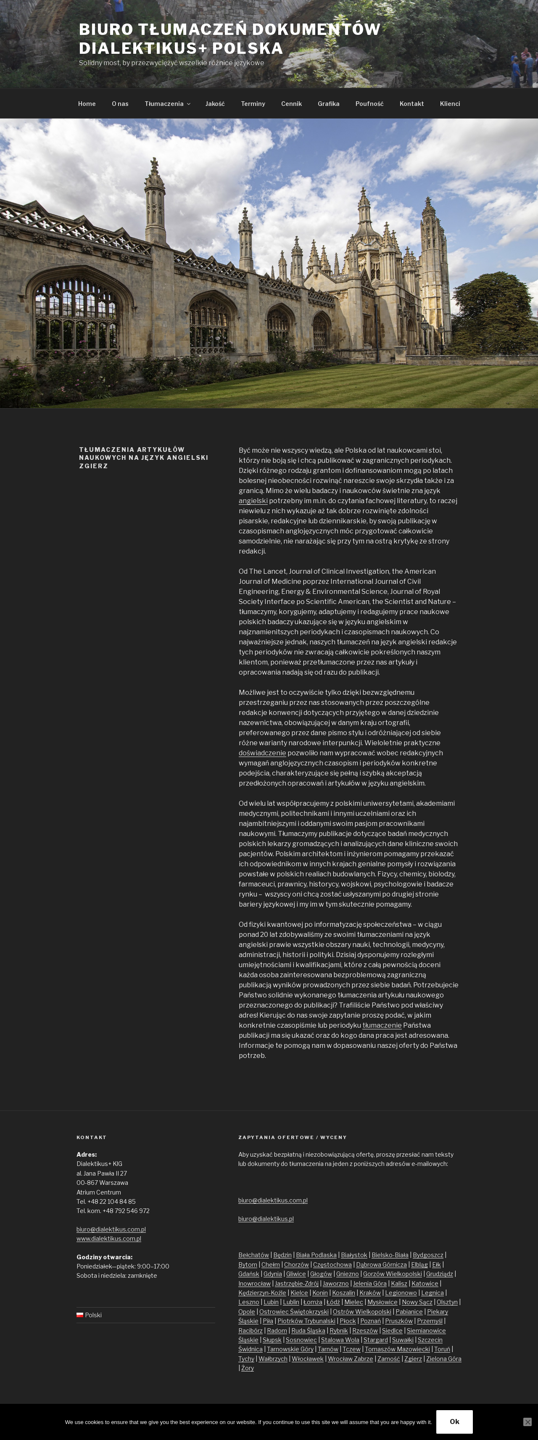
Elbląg (419, 1264)
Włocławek (308, 1358)
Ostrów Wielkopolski (362, 1311)
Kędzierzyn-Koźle (262, 1292)
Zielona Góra (444, 1358)
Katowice (424, 1283)
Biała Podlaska (316, 1254)
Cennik (291, 103)
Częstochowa (332, 1264)
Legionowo (401, 1292)
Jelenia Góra (370, 1283)
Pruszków (399, 1320)
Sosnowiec (301, 1339)
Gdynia (273, 1273)
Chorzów (296, 1264)
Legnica (432, 1292)
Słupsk (272, 1339)
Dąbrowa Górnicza (381, 1264)
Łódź (333, 1301)
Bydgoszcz (428, 1254)
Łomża (312, 1301)
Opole (246, 1311)
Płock (348, 1320)
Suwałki (403, 1339)
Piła (268, 1320)
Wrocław (341, 1358)
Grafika (329, 103)
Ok (454, 1422)
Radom (277, 1330)
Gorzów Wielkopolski (392, 1273)
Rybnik (339, 1330)
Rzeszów (365, 1330)
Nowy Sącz (417, 1301)
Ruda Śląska (308, 1330)
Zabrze (363, 1358)
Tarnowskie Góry (290, 1349)
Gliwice (296, 1273)
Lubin (271, 1301)
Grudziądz (439, 1273)
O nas (120, 103)
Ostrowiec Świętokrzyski (294, 1311)
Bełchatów (253, 1254)
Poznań (370, 1320)
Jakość (215, 103)
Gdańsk (248, 1273)
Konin (320, 1292)
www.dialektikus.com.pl (108, 1238)
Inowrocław (254, 1283)
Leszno (248, 1301)
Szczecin (430, 1339)
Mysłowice (382, 1301)
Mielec (353, 1301)
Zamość (388, 1358)
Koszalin (343, 1292)
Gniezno (347, 1273)
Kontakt (412, 103)
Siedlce (392, 1330)
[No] (527, 1422)
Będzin (282, 1254)
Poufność (370, 103)
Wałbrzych (272, 1358)
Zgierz (413, 1358)
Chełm (270, 1264)
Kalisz (399, 1283)
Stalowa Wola (340, 1339)
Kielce (299, 1292)
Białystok (354, 1254)
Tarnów (328, 1349)
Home (87, 103)
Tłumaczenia (168, 103)
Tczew (352, 1349)
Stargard (376, 1339)
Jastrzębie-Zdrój (297, 1283)
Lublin (291, 1301)
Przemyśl (430, 1320)
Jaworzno (336, 1283)
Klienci (450, 103)
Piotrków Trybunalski (306, 1320)
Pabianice (409, 1311)
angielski (253, 501)
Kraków (370, 1292)
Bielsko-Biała (390, 1254)
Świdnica (250, 1349)
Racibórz (250, 1330)
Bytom (247, 1264)
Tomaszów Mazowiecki (397, 1349)
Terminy (253, 103)
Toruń (442, 1349)
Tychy (246, 1358)
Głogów (321, 1273)
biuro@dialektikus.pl (266, 1218)
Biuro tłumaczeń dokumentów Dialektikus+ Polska (230, 39)
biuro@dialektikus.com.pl (111, 1229)
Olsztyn (447, 1301)
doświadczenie (262, 753)
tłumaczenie (382, 1025)
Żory (247, 1367)
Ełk (436, 1264)
